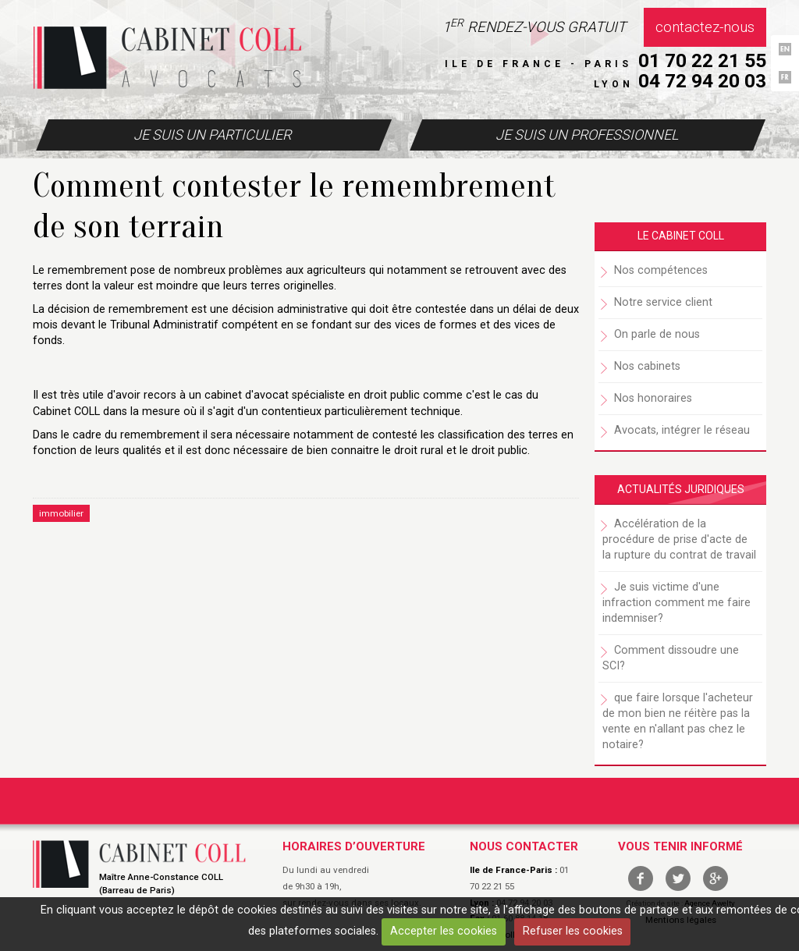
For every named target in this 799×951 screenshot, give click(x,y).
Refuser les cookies (573, 931)
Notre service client (663, 302)
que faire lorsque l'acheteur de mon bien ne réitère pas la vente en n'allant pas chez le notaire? (677, 721)
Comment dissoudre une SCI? (670, 658)
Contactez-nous (705, 27)
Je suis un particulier (212, 134)
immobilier (61, 513)
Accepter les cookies (443, 931)
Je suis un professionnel (586, 134)
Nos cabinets (647, 366)
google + (715, 878)
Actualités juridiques (680, 489)
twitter (678, 878)
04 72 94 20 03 (702, 80)
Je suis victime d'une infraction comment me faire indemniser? (676, 602)
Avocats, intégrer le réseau (682, 430)
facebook (640, 878)
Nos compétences (661, 270)
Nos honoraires (653, 398)
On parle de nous (657, 334)
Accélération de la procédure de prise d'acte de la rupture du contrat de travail (679, 539)
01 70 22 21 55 (702, 60)
